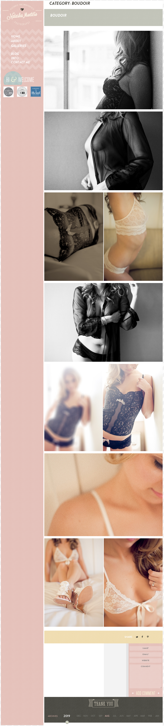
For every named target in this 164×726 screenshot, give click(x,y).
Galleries (18, 46)
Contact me (20, 62)
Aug (107, 716)
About (16, 41)
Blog (15, 54)
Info (15, 58)
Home (15, 36)
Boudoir (58, 15)
